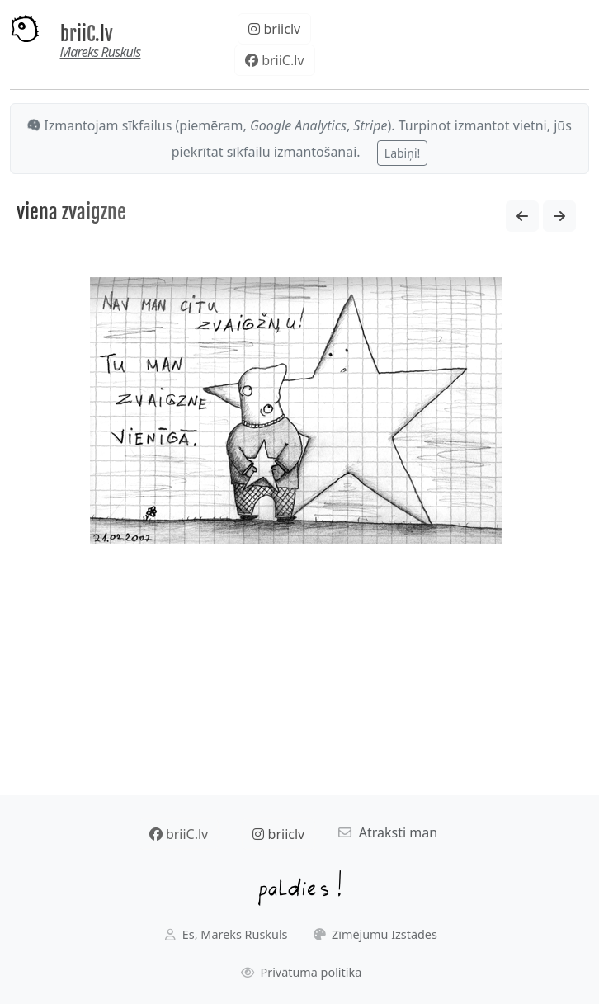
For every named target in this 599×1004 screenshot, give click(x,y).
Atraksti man (387, 832)
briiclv (274, 29)
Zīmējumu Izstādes (375, 934)
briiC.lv (86, 34)
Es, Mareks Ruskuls (226, 934)
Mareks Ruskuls (100, 52)
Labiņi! (402, 153)
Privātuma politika (301, 972)
